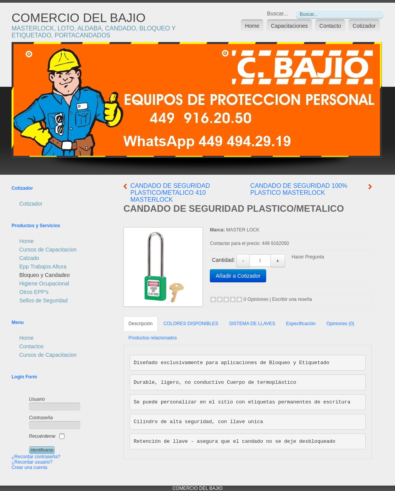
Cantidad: (223, 260)
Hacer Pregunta (308, 257)
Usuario (37, 399)
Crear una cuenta (29, 467)
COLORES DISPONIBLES (191, 323)
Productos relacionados (152, 338)
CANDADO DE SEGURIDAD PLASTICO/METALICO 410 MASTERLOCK (170, 192)
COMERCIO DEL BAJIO (78, 18)
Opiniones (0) (340, 323)
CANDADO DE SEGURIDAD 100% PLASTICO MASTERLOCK (299, 189)
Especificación (301, 323)
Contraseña (41, 417)
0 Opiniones (256, 299)
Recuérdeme (42, 436)
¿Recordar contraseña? (36, 456)
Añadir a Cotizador (238, 276)
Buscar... (277, 13)
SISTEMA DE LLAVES (252, 323)
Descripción (140, 323)
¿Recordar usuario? (32, 462)
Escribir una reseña (292, 299)
